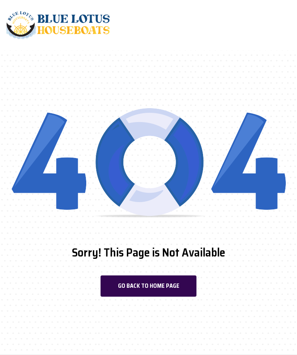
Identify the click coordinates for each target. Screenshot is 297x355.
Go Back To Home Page (148, 285)
